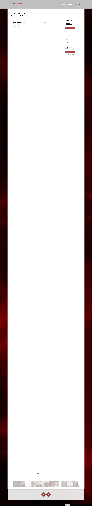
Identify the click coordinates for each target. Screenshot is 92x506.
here (63, 504)
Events (63, 4)
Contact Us (77, 4)
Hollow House (16, 4)
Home (57, 4)
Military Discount (19, 28)
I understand (68, 504)
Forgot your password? (69, 24)
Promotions (18, 27)
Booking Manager (16, 25)
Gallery (70, 4)
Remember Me (69, 20)
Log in (69, 27)
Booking (14, 27)
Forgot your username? (69, 23)
